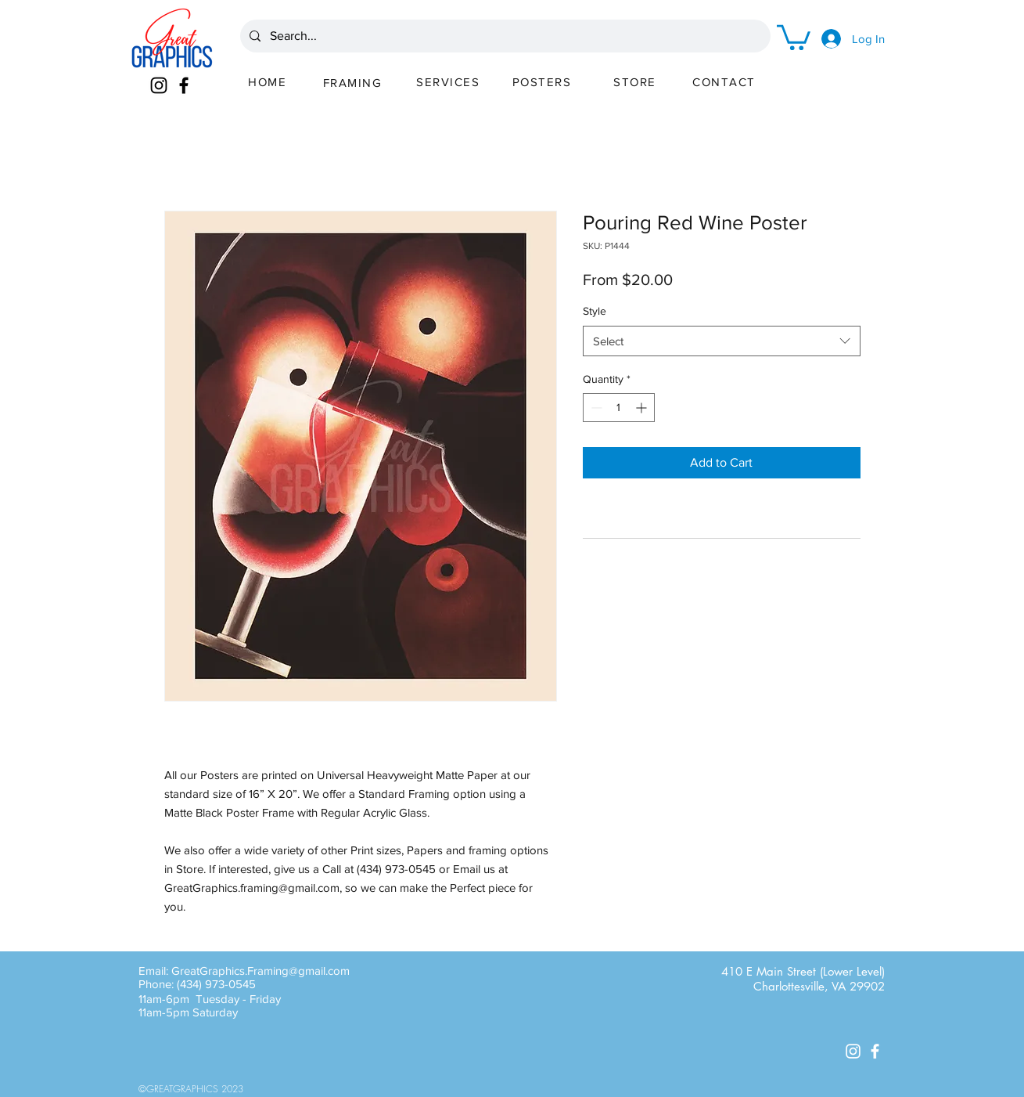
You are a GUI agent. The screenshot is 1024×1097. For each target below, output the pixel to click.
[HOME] (269, 81)
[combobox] (722, 341)
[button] (793, 36)
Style (594, 311)
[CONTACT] (726, 81)
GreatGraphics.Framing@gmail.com (260, 970)
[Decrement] (595, 407)
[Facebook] (184, 85)
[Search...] (504, 36)
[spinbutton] (619, 407)
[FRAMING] (354, 82)
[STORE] (637, 81)
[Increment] (642, 407)
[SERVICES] (450, 81)
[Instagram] (159, 85)
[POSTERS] (544, 81)
